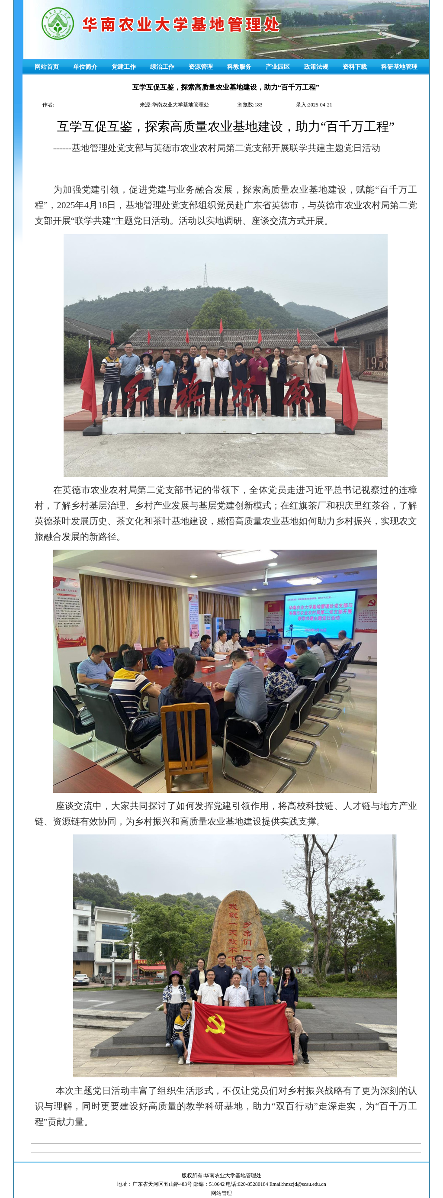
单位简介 (85, 67)
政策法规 (316, 67)
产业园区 (278, 67)
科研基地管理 (399, 67)
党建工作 (124, 67)
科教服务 (239, 67)
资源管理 (201, 67)
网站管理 (221, 1193)
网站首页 (47, 67)
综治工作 (162, 67)
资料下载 (355, 67)
